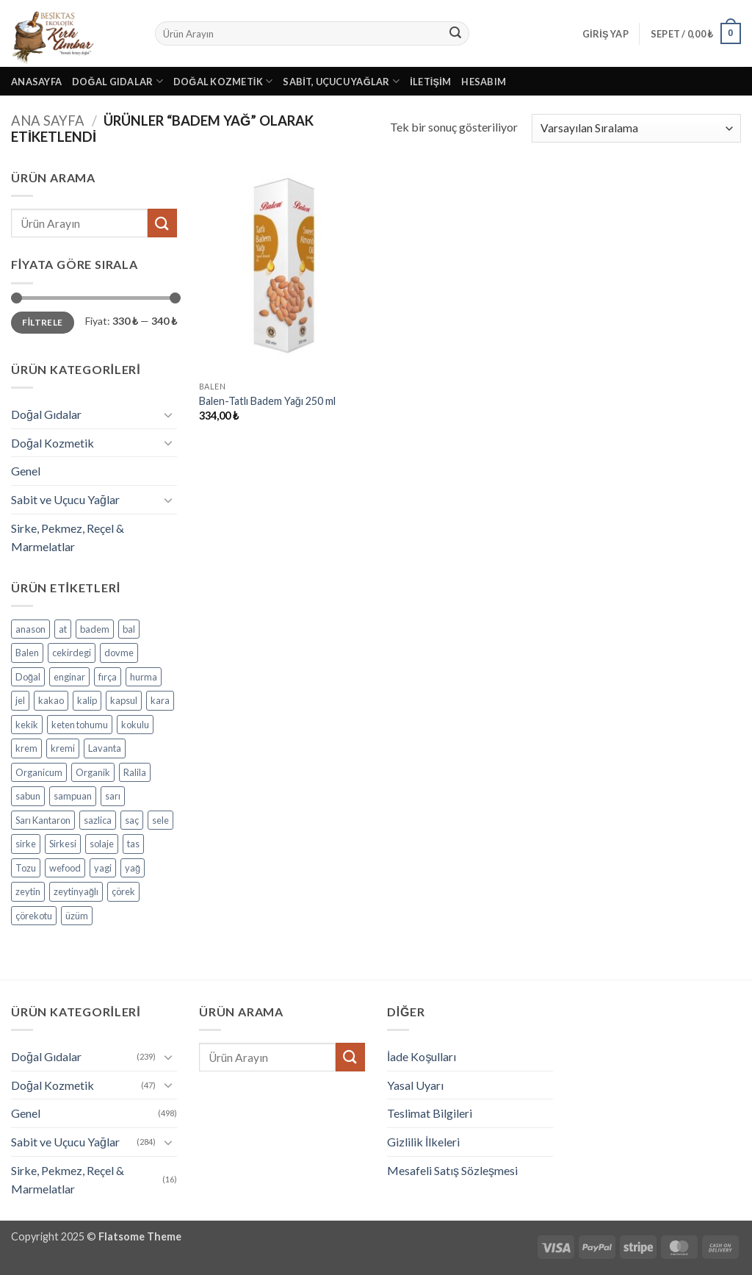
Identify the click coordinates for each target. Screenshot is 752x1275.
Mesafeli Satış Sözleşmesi (452, 1170)
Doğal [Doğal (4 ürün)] (27, 677)
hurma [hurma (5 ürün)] (143, 677)
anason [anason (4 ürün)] (30, 629)
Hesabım (483, 81)
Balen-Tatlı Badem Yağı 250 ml (267, 401)
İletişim (430, 81)
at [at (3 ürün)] (63, 629)
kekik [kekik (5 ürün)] (26, 724)
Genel (25, 471)
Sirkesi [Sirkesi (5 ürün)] (62, 844)
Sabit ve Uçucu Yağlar (65, 499)
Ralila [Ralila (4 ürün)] (134, 772)
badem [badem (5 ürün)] (94, 629)
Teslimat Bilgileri (429, 1113)
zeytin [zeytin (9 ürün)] (27, 891)
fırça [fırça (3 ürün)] (107, 677)
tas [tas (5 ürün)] (133, 844)
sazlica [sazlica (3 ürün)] (98, 820)
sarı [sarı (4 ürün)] (112, 796)
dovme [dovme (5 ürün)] (119, 652)
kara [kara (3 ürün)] (160, 700)
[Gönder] (455, 33)
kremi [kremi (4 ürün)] (63, 748)
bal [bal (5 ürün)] (129, 629)
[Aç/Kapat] (168, 414)
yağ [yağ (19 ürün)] (132, 868)
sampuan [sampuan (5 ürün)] (73, 796)
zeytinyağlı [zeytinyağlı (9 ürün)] (76, 891)
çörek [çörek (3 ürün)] (123, 891)
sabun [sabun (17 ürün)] (27, 796)
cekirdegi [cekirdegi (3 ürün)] (71, 652)
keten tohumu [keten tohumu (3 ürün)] (79, 724)
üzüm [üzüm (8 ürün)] (76, 916)
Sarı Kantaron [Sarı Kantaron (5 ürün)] (42, 820)
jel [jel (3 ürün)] (20, 700)
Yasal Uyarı (415, 1085)
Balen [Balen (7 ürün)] (27, 652)
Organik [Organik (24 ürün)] (93, 772)
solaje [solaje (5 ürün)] (102, 844)
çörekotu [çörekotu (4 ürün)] (33, 916)
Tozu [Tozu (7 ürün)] (25, 868)
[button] (605, 34)
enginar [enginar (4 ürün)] (69, 677)
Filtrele (42, 322)
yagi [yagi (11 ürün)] (103, 868)
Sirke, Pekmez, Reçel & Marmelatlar (67, 537)
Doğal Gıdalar (117, 81)
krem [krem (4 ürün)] (26, 748)
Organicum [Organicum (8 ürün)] (38, 772)
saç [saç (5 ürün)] (132, 820)
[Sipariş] (636, 128)
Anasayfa (36, 81)
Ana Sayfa (47, 120)
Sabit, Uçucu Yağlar (341, 81)
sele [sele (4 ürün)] (160, 820)
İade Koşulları (421, 1056)
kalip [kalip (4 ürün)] (87, 700)
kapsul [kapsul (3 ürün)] (123, 700)
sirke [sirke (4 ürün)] (25, 844)
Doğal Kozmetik (223, 81)
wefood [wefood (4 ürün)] (65, 868)
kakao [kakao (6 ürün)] (51, 700)
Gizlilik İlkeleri (423, 1142)
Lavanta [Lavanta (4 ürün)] (104, 748)
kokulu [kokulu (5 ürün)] (135, 724)
